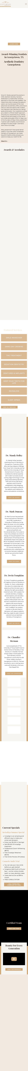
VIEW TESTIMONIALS (14, 969)
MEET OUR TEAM (14, 928)
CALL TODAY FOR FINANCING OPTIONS (14, 884)
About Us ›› (4, 141)
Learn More (14, 44)
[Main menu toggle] (26, 4)
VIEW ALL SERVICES (9, 407)
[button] (14, 44)
